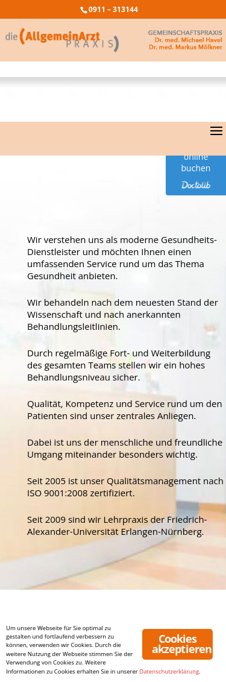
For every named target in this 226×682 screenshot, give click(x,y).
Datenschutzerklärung (169, 671)
